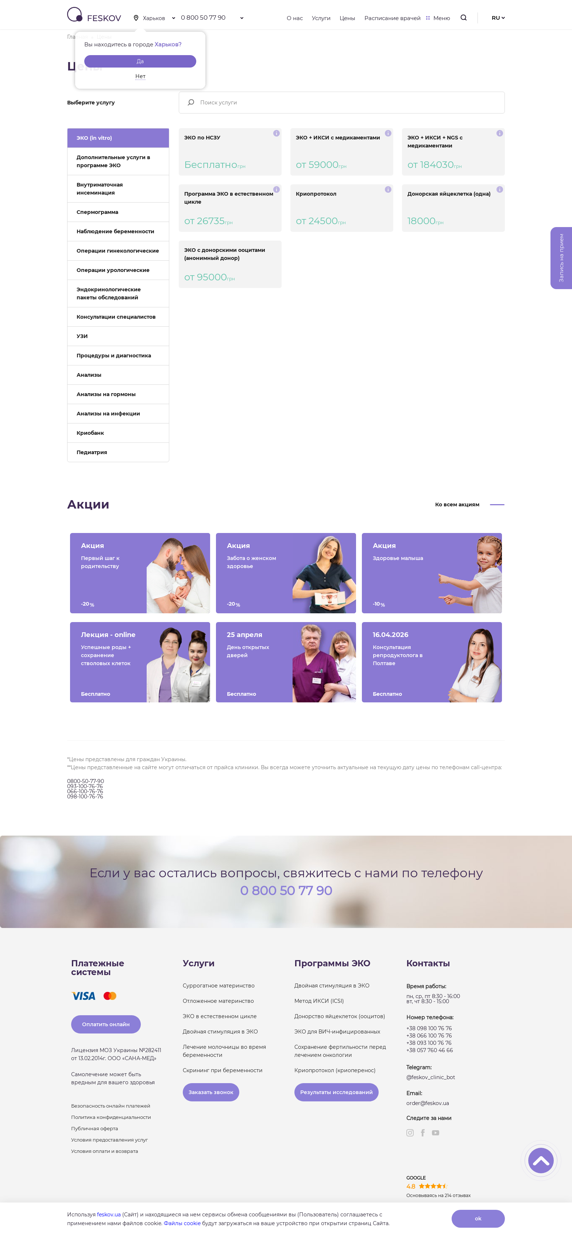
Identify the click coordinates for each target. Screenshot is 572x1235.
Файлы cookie (182, 1223)
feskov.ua (109, 1214)
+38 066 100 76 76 (429, 1035)
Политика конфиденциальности (111, 1117)
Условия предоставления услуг (109, 1140)
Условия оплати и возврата (104, 1151)
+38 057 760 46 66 (429, 1050)
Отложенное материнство (218, 1001)
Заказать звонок (211, 1092)
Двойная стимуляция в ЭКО (220, 1031)
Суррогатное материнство (219, 985)
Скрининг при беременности (223, 1070)
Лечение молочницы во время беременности (224, 1051)
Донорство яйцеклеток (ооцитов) (339, 1016)
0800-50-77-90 (85, 781)
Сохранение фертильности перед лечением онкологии (340, 1051)
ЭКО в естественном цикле (220, 1016)
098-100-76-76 (85, 796)
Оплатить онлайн (106, 1024)
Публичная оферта (94, 1128)
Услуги (321, 18)
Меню (440, 18)
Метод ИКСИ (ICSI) (319, 1001)
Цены (347, 18)
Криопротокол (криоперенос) (335, 1070)
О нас (295, 18)
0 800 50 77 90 (203, 17)
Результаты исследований (336, 1092)
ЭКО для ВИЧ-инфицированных (337, 1031)
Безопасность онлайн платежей (110, 1106)
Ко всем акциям (457, 504)
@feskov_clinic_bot (430, 1077)
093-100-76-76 (85, 786)
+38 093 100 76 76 (429, 1043)
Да (140, 61)
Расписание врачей (392, 18)
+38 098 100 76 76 (429, 1028)
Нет (140, 76)
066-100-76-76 (85, 791)
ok (478, 1218)
